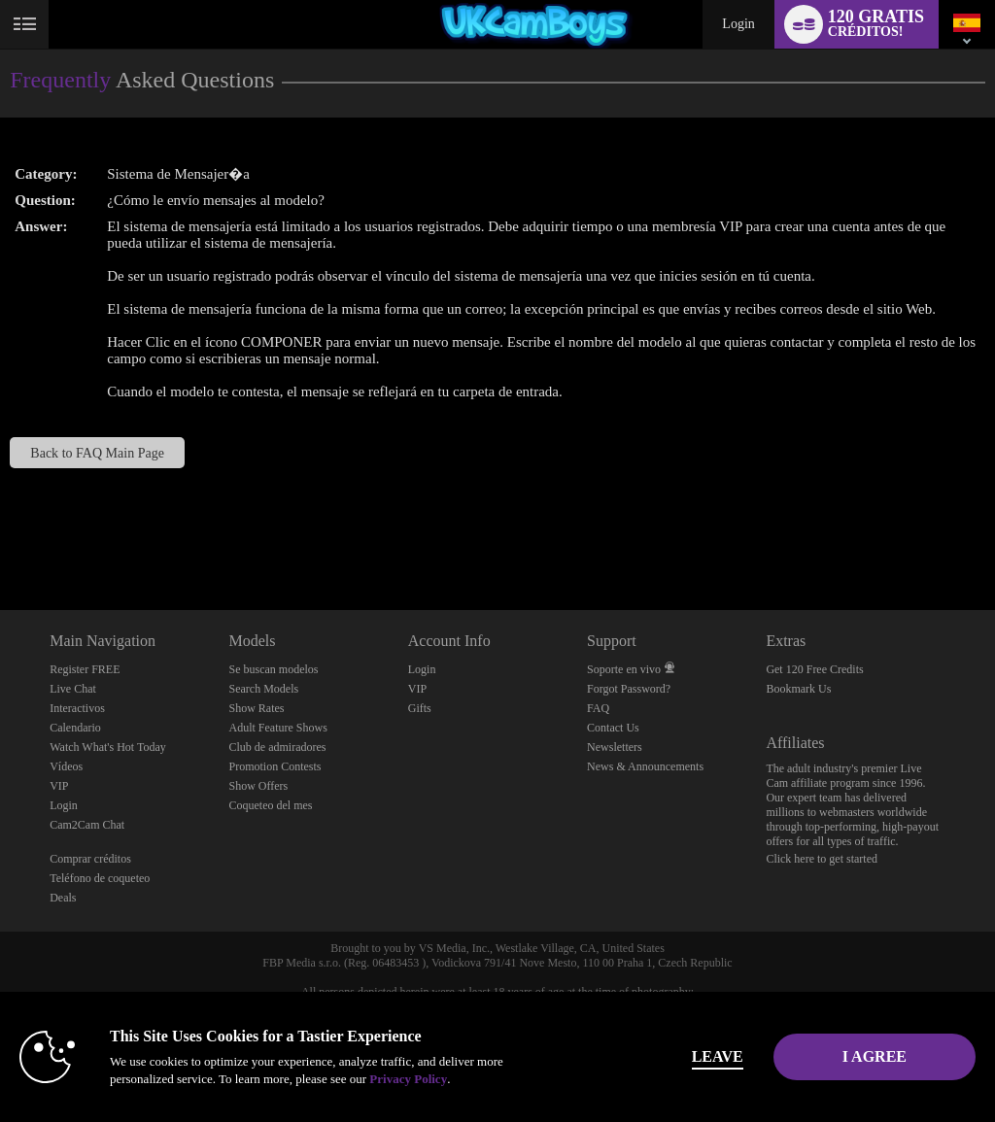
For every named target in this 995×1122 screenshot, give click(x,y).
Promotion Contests (274, 766)
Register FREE (85, 669)
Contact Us (613, 727)
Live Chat (73, 689)
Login (738, 24)
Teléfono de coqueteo (100, 878)
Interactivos (77, 708)
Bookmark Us (798, 689)
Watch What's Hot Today (108, 747)
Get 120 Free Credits (814, 669)
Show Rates (256, 708)
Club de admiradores (277, 747)
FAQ (598, 708)
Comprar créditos (90, 859)
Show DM (0, 537)
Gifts (419, 708)
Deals (63, 897)
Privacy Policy (408, 1078)
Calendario (75, 727)
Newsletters (614, 747)
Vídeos (66, 766)
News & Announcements (645, 766)
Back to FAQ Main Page (97, 452)
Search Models (263, 689)
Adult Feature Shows (277, 727)
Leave (690, 1056)
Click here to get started (821, 859)
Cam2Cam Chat (87, 825)
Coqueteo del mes (270, 805)
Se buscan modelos (273, 669)
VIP (59, 786)
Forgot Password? (628, 689)
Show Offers (258, 786)
